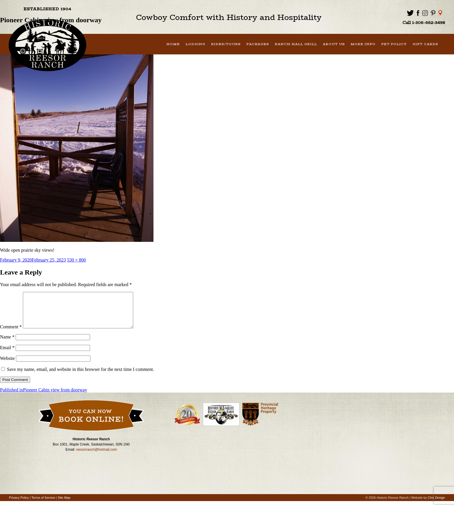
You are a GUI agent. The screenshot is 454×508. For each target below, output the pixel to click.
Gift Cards (425, 44)
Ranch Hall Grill (296, 44)
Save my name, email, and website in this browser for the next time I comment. (80, 376)
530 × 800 (76, 259)
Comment (11, 333)
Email (7, 354)
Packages (257, 44)
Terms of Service (43, 504)
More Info (363, 44)
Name (7, 343)
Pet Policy (394, 44)
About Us (334, 44)
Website (7, 365)
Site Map (64, 504)
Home (173, 44)
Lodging (195, 44)
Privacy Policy (19, 504)
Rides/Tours (226, 44)
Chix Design (436, 504)
